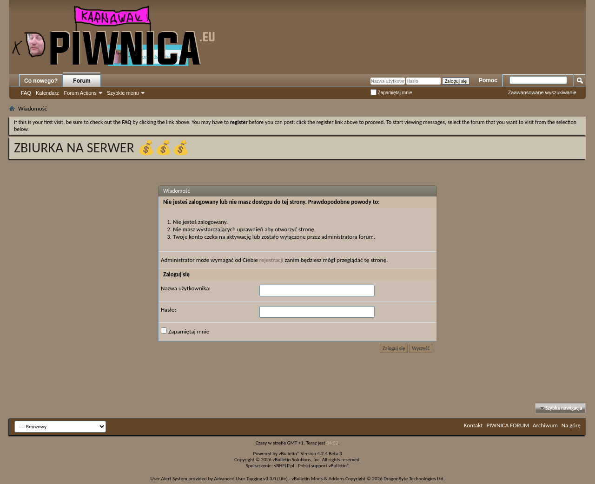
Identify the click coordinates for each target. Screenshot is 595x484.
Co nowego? (41, 81)
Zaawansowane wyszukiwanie (542, 92)
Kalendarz (47, 93)
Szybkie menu (123, 93)
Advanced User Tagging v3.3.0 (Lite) (251, 479)
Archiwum (545, 425)
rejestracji (271, 259)
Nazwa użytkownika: (186, 288)
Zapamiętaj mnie (391, 92)
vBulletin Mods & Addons (317, 479)
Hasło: (168, 309)
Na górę (571, 425)
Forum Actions (80, 93)
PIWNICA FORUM (508, 425)
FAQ (26, 93)
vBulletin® (289, 454)
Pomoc (488, 80)
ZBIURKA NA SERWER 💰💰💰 (101, 147)
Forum (81, 81)
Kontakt (473, 425)
